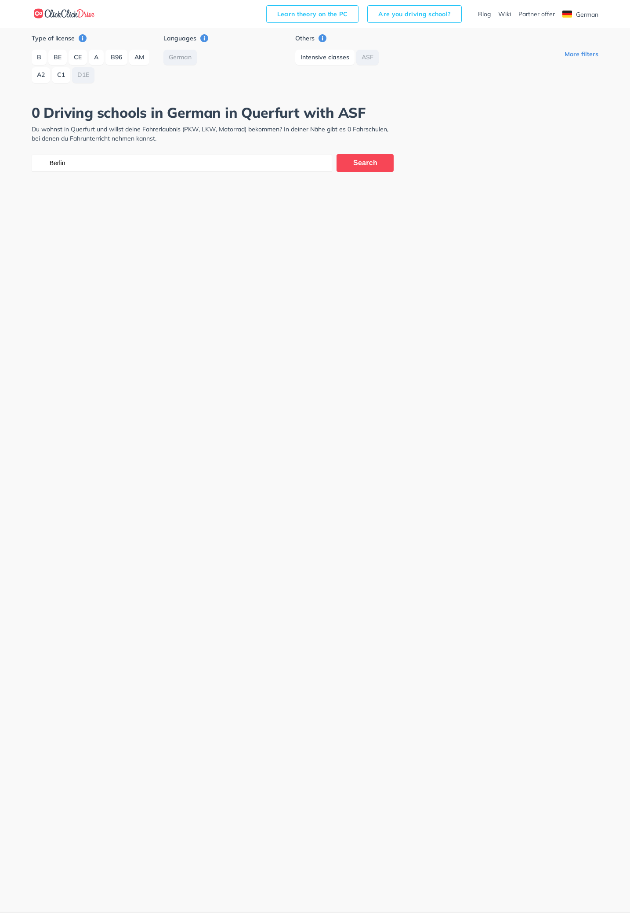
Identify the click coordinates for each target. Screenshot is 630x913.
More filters (581, 54)
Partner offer (536, 14)
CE (78, 57)
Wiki (504, 14)
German (580, 14)
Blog (484, 14)
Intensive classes (325, 57)
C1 (61, 75)
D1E (83, 75)
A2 (41, 75)
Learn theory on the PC (312, 14)
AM (139, 57)
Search (365, 163)
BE (58, 57)
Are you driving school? (414, 14)
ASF (367, 57)
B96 (116, 57)
